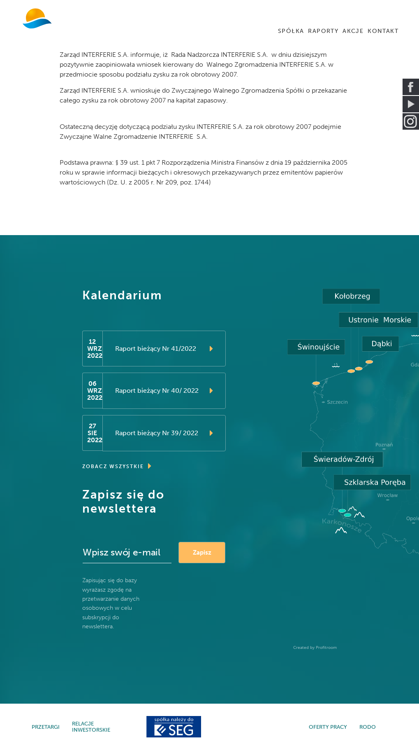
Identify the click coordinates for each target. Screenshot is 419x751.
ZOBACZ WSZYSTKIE (117, 466)
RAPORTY (323, 31)
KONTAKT (383, 31)
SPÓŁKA (291, 31)
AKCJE (353, 31)
